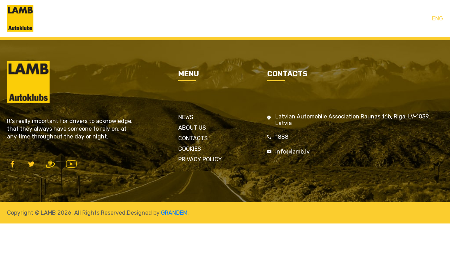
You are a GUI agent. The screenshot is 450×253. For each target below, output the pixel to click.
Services (240, 18)
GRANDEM (174, 212)
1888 (281, 137)
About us (192, 127)
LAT (423, 18)
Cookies (189, 148)
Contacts (270, 18)
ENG (437, 18)
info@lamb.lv (292, 151)
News (185, 117)
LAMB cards (206, 18)
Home (176, 18)
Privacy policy (200, 159)
